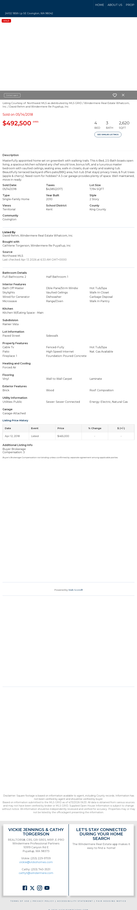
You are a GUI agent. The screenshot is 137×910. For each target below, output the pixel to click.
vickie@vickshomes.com (36, 862)
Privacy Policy (43, 901)
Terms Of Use (20, 901)
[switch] (115, 95)
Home (99, 5)
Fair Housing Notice (111, 901)
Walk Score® (75, 590)
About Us (115, 5)
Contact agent (12, 95)
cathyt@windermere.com (36, 873)
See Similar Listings (108, 134)
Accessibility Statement (75, 901)
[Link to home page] (15, 5)
